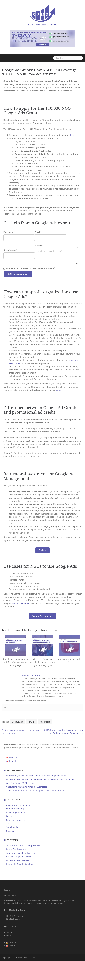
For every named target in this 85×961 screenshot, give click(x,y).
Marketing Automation (16, 812)
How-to (31, 721)
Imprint (7, 890)
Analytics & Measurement (18, 805)
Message (39, 245)
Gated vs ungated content (18, 856)
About (8, 935)
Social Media (12, 827)
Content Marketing (15, 808)
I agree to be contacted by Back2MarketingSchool (29, 268)
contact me (61, 389)
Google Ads (17, 721)
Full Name (9, 232)
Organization (10, 250)
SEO (8, 823)
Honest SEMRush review (17, 860)
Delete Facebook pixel (16, 849)
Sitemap (9, 932)
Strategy (10, 831)
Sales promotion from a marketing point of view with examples (36, 790)
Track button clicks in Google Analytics (24, 845)
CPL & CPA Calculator (15, 916)
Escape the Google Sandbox (19, 864)
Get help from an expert (18, 274)
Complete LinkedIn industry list (21, 853)
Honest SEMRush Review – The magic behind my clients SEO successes (40, 779)
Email (38, 232)
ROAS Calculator (13, 919)
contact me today (20, 603)
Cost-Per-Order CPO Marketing (20, 783)
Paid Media (45, 721)
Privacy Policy (10, 895)
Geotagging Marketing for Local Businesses (26, 786)
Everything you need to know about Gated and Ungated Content (36, 775)
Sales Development (15, 819)
